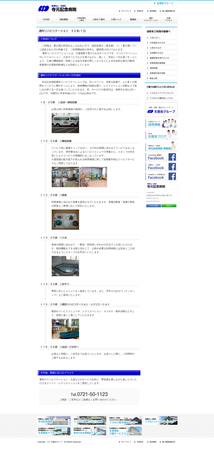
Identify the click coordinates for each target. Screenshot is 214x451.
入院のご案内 (98, 19)
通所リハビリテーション (151, 19)
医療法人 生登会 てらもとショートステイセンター (160, 420)
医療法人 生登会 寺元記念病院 (58, 7)
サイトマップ (125, 11)
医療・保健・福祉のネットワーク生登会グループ (161, 109)
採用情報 (152, 11)
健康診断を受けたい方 (161, 57)
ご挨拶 (161, 37)
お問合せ (139, 11)
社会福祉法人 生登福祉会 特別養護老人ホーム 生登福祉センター (53, 430)
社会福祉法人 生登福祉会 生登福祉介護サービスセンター (125, 430)
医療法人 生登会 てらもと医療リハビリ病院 (89, 420)
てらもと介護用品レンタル (161, 98)
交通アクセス (169, 19)
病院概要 (64, 19)
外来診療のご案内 (81, 19)
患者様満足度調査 (161, 62)
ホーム (45, 19)
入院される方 (161, 47)
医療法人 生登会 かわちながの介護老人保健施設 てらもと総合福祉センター (125, 420)
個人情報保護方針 (168, 11)
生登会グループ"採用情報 (161, 123)
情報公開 (161, 78)
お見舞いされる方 (161, 52)
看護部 (133, 19)
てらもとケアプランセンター (161, 92)
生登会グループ (164, 3)
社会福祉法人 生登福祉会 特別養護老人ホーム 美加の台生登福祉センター (89, 430)
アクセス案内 (153, 205)
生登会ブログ (161, 135)
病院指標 (161, 67)
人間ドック (116, 19)
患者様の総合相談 (161, 72)
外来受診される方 (161, 42)
